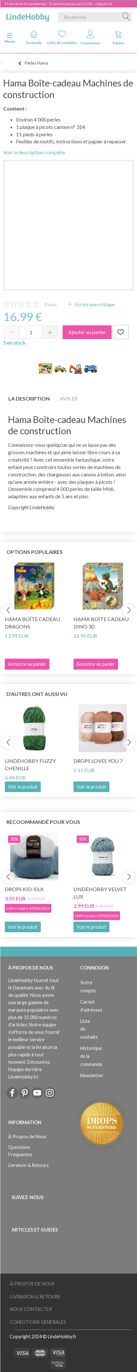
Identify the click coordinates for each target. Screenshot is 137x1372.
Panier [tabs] (118, 37)
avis (50, 304)
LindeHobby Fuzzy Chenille (30, 764)
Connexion (90, 37)
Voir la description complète (34, 152)
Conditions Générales (38, 1322)
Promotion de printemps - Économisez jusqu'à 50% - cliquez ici (58, 3)
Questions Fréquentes (20, 1150)
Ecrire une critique (94, 304)
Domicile (34, 37)
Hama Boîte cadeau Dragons (32, 622)
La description (29, 398)
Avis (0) (69, 398)
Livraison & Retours (28, 1165)
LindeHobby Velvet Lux (100, 892)
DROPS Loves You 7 (98, 761)
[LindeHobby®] (27, 16)
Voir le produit (23, 787)
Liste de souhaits (62, 37)
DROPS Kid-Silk (24, 889)
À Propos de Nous (27, 1136)
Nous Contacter (31, 1309)
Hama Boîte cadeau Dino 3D (101, 622)
